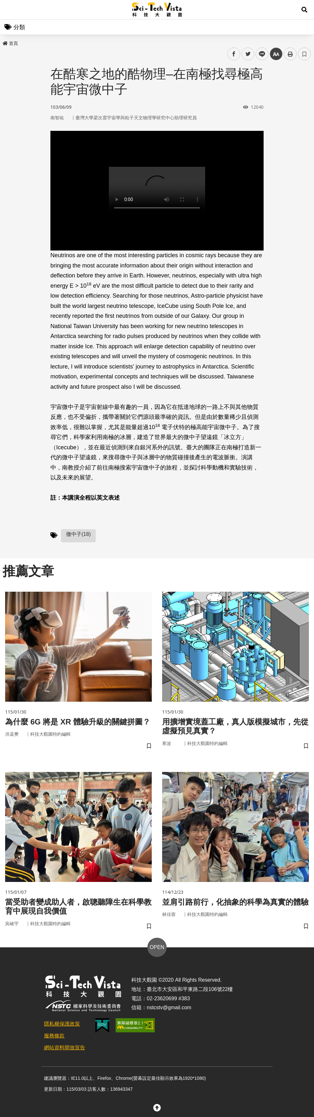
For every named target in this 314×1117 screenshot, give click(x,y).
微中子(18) (78, 534)
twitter (248, 54)
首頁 (10, 43)
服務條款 (54, 1035)
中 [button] (276, 54)
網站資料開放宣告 (64, 1047)
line (260, 54)
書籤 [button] (304, 53)
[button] (304, 9)
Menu (9, 9)
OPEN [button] (157, 947)
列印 (290, 53)
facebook (234, 54)
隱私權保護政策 (62, 1024)
